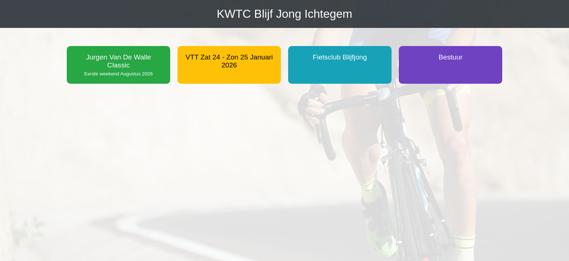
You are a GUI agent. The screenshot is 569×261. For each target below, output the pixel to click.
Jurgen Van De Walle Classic (118, 64)
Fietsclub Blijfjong (340, 57)
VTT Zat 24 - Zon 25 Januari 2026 (229, 61)
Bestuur (450, 57)
